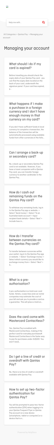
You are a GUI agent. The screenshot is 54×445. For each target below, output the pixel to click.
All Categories (10, 34)
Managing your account (26, 48)
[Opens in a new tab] (27, 432)
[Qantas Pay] (23, 34)
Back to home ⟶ (38, 6)
